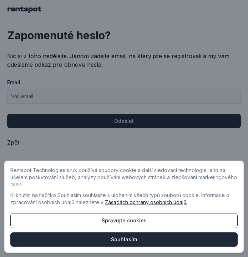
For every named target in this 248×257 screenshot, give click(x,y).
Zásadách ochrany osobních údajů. (146, 202)
